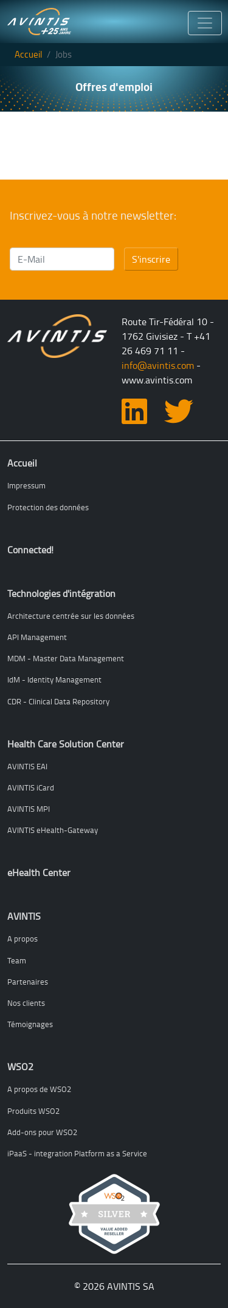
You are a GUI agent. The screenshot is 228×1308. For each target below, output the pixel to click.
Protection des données (48, 507)
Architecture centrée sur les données (70, 615)
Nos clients (26, 1002)
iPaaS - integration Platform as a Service (77, 1153)
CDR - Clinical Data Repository (58, 701)
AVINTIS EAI (27, 766)
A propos (22, 938)
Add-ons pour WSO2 (42, 1132)
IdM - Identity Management (54, 679)
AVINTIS (24, 916)
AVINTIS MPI (28, 808)
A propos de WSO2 (39, 1089)
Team (16, 960)
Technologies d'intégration (61, 593)
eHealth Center (39, 872)
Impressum (26, 485)
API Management (37, 637)
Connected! (30, 549)
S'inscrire (151, 259)
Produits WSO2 (33, 1110)
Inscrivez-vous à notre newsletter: (93, 216)
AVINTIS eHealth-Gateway (52, 829)
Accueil (28, 54)
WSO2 (20, 1066)
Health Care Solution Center (65, 743)
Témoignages (30, 1024)
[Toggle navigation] (205, 23)
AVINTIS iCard (30, 787)
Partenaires (27, 981)
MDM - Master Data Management (65, 658)
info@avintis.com (158, 365)
